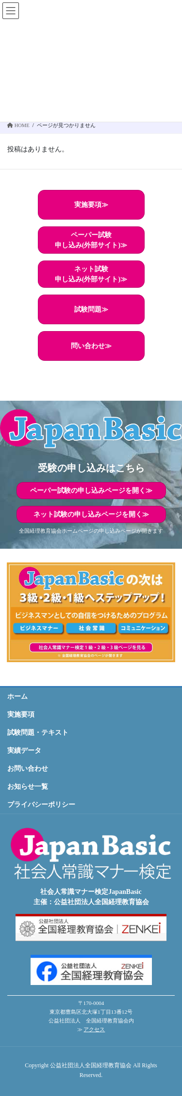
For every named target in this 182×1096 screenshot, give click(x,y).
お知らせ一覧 (27, 786)
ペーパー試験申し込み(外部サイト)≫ (91, 240)
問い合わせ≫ (91, 346)
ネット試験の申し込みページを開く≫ (91, 514)
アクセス (94, 1029)
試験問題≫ (91, 309)
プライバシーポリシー (41, 804)
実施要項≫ (91, 204)
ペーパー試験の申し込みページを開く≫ (91, 490)
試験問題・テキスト (37, 732)
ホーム (17, 696)
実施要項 (20, 714)
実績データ (24, 750)
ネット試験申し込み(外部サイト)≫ (91, 274)
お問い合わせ (27, 768)
